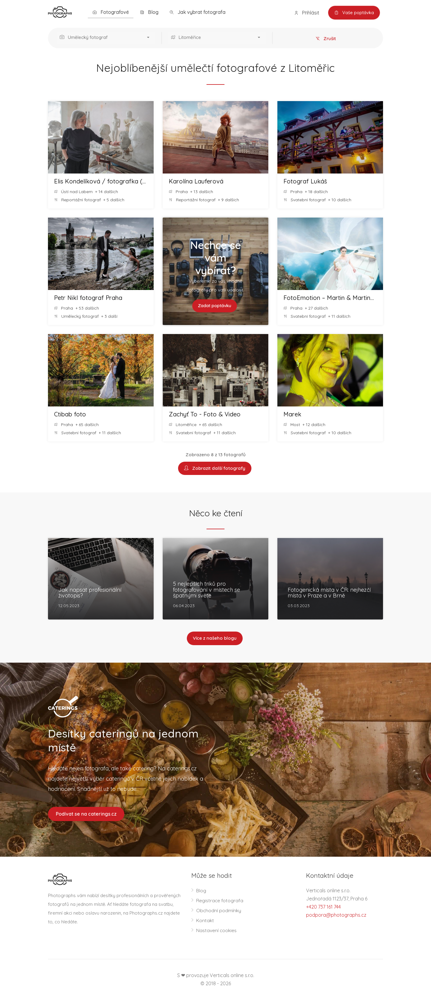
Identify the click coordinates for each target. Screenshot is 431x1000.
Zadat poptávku (215, 306)
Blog (149, 12)
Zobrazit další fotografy (214, 468)
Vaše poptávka (354, 13)
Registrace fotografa (220, 901)
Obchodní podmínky (218, 911)
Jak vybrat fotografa (197, 12)
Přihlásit (305, 13)
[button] (106, 38)
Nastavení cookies (216, 931)
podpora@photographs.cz (336, 915)
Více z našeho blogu (215, 639)
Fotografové (110, 12)
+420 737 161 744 (323, 907)
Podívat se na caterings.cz (86, 814)
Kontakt (205, 921)
